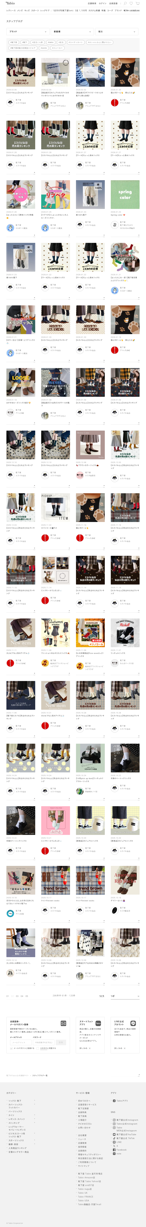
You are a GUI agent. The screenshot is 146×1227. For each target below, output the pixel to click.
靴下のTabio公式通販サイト (17, 1076)
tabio (51, 42)
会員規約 (43, 1048)
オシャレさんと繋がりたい (100, 42)
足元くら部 (38, 42)
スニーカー (58, 48)
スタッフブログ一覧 (40, 1076)
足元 (62, 42)
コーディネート (76, 42)
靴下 (25, 42)
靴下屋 (14, 42)
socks (44, 48)
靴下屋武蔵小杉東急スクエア (24, 48)
